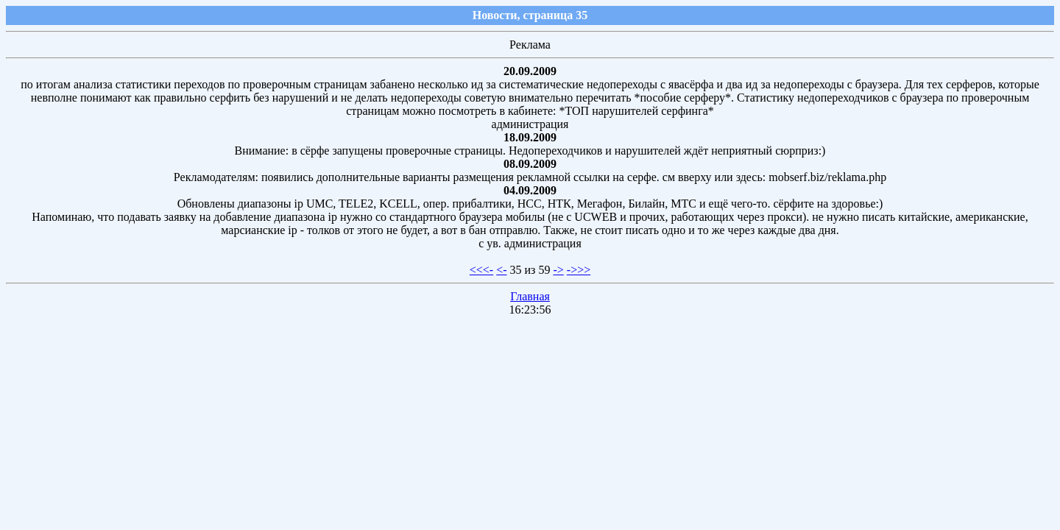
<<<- (481, 270)
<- (501, 270)
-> (558, 270)
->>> (578, 270)
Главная (530, 296)
